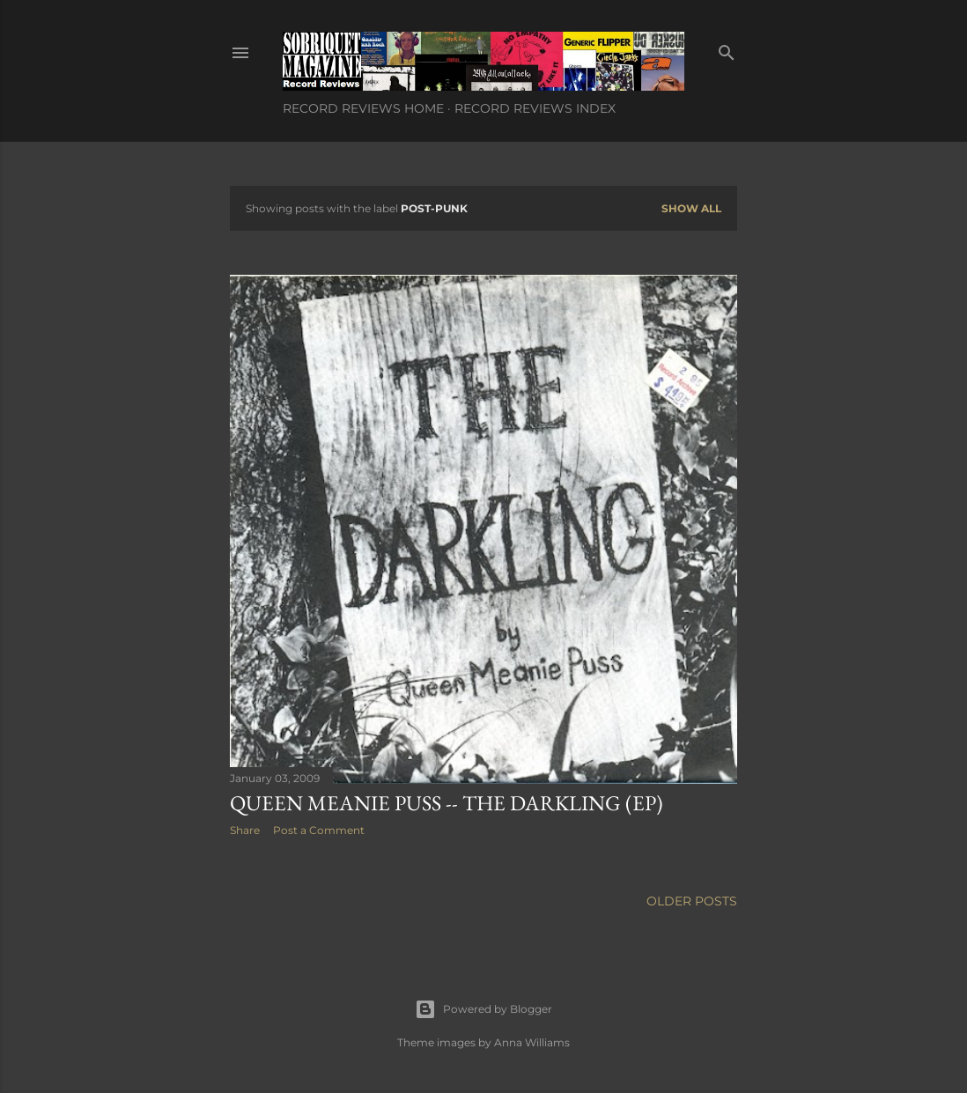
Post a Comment (319, 830)
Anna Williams (532, 1042)
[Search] (726, 49)
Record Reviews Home (363, 108)
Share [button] (245, 830)
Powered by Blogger (483, 1009)
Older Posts (691, 901)
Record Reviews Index (535, 108)
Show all (691, 208)
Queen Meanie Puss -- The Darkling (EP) (446, 802)
